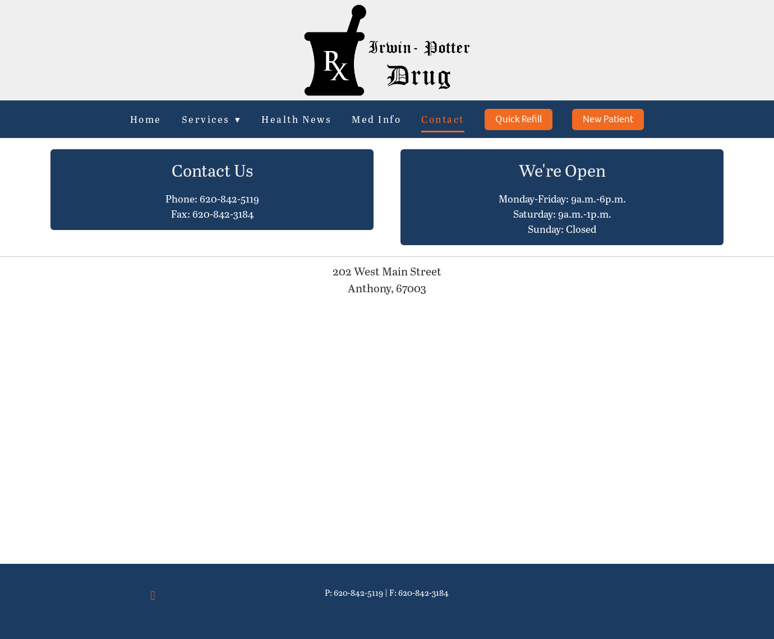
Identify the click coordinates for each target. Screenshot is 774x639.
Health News (297, 119)
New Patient (608, 119)
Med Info (377, 119)
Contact (443, 119)
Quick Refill (518, 119)
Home (145, 119)
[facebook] (153, 595)
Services (211, 119)
